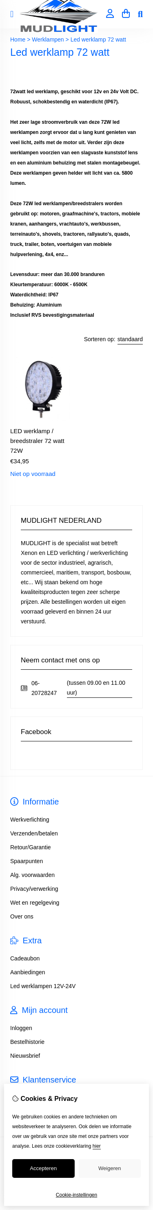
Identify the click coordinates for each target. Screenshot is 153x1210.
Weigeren (109, 1168)
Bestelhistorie (27, 1042)
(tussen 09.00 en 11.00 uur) (96, 688)
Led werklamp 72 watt (98, 39)
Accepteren (43, 1168)
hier (97, 1146)
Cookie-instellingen (76, 1195)
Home (17, 39)
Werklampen (48, 39)
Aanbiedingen (27, 972)
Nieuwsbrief (25, 1055)
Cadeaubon (25, 958)
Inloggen (21, 1028)
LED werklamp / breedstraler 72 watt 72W (37, 440)
